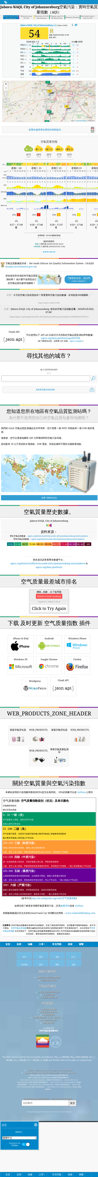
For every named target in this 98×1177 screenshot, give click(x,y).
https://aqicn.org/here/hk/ (49, 302)
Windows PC (20, 737)
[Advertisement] (49, 417)
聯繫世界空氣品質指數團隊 (48, 1121)
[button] (66, 108)
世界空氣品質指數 (18, 1072)
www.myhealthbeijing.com (80, 1056)
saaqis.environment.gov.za (21, 266)
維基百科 (65, 1049)
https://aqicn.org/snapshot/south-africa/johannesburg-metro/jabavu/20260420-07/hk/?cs (49, 316)
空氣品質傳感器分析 (48, 1141)
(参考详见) (49, 992)
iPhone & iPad (20, 716)
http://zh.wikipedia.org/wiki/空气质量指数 (53, 1041)
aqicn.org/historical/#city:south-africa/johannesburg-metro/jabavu (58, 572)
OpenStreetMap (81, 121)
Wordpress (34, 758)
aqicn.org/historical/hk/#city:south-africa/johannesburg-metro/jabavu (47, 599)
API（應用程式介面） (48, 1164)
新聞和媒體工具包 (48, 1123)
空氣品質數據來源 (48, 1153)
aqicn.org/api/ (76, 341)
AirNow (81, 935)
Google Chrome (49, 737)
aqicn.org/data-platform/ (49, 603)
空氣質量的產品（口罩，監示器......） (49, 1161)
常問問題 (47, 1147)
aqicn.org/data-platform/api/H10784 (60, 338)
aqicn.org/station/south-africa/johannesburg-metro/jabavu (57, 575)
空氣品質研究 (47, 1130)
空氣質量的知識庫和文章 (48, 1135)
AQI (38, 25)
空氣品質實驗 (48, 1138)
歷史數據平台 (48, 1166)
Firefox (77, 737)
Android (49, 716)
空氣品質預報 (48, 1158)
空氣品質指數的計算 (48, 1155)
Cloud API (63, 758)
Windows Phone (77, 716)
